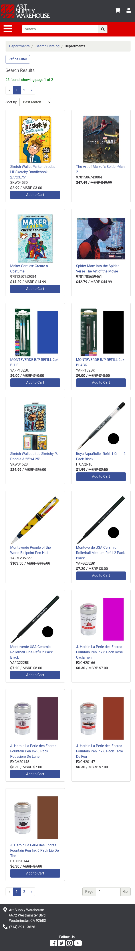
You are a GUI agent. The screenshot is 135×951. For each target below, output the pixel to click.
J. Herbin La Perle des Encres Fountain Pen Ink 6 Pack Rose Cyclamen (99, 652)
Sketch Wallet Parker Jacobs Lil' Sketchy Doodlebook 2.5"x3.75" (32, 172)
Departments (19, 46)
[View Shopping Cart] (117, 11)
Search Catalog (48, 46)
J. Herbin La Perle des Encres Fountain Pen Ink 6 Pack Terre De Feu (99, 751)
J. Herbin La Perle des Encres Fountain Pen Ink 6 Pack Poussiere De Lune (33, 751)
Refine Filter (17, 59)
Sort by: (12, 102)
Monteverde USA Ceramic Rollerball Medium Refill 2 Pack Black (100, 552)
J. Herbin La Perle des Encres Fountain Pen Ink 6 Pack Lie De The (34, 850)
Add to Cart (35, 195)
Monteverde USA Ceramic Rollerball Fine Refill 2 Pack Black (31, 652)
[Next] (32, 90)
